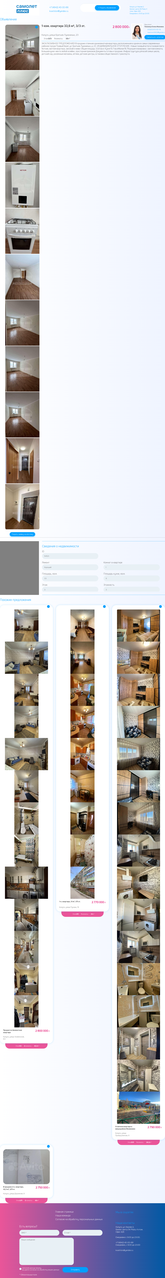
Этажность (109, 585)
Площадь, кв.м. (49, 573)
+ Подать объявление (107, 8)
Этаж (44, 585)
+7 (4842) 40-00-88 (124, 1242)
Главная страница (64, 1211)
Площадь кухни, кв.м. (114, 573)
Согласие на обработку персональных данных (78, 1219)
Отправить (75, 1270)
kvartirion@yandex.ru (124, 1250)
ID (43, 551)
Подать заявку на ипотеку (22, 534)
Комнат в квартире (113, 562)
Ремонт (45, 562)
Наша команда (62, 1215)
